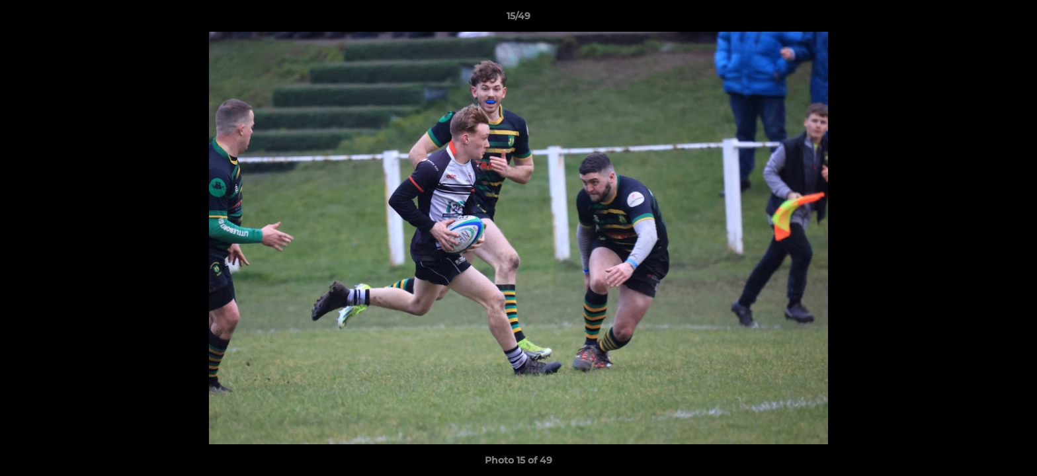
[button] (1013, 19)
